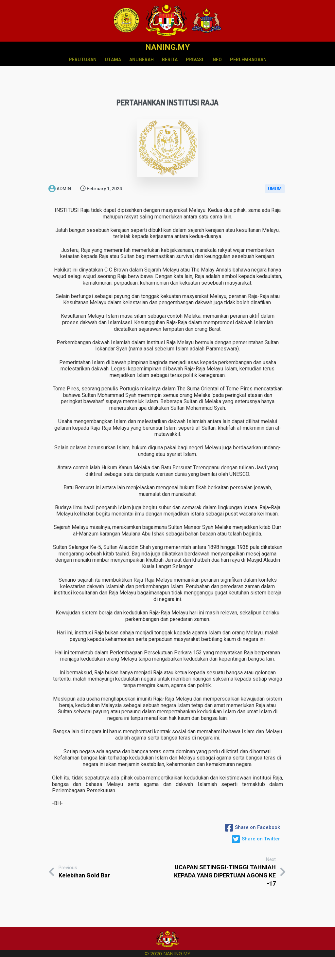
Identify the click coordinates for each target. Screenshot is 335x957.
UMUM (275, 188)
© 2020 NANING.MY (167, 953)
